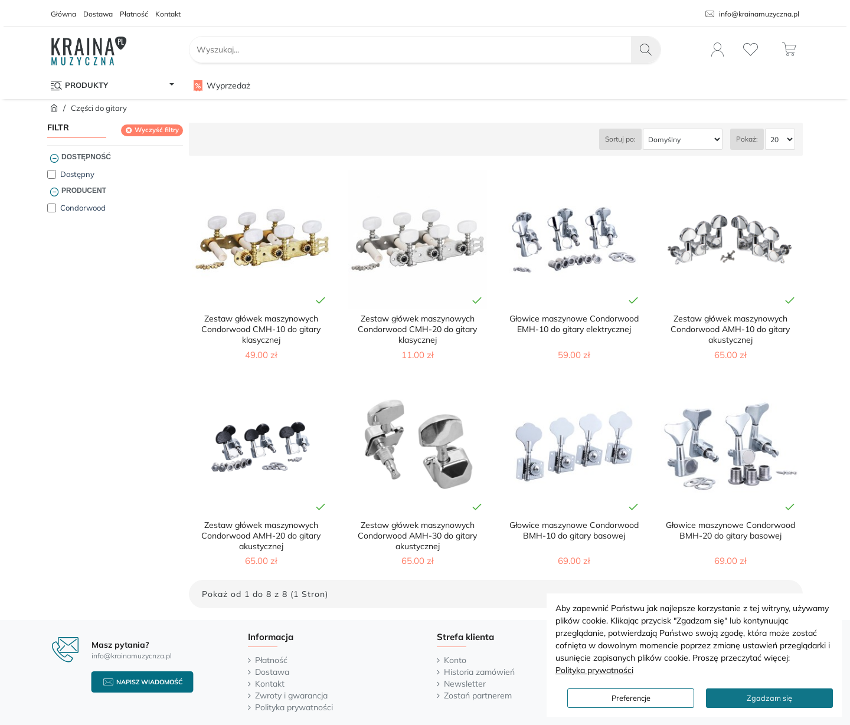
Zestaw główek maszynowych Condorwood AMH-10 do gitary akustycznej (730, 329)
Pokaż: (747, 138)
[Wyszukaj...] (646, 50)
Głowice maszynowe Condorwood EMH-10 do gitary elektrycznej (574, 323)
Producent (83, 190)
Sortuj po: (620, 138)
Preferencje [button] (631, 698)
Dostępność (86, 157)
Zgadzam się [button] (769, 698)
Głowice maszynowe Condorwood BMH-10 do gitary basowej (574, 530)
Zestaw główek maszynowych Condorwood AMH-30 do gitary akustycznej (417, 536)
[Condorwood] (51, 208)
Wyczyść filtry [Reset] (157, 130)
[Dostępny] (51, 174)
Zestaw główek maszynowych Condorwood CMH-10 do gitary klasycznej (261, 329)
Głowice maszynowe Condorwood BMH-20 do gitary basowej (730, 530)
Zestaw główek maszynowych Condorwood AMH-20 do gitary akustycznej (261, 536)
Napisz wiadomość (149, 682)
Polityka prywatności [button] (594, 670)
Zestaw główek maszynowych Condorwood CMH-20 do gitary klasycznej (417, 329)
